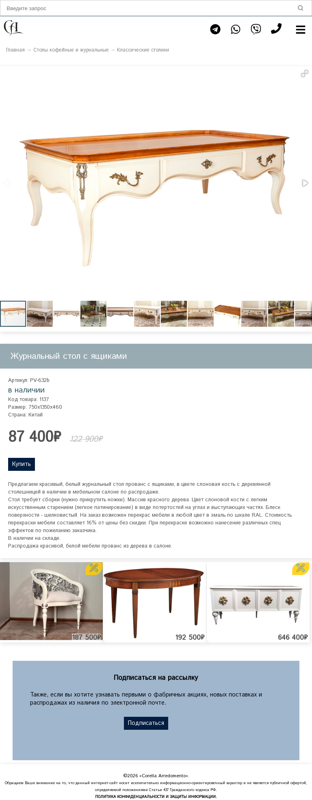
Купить (21, 464)
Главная (15, 50)
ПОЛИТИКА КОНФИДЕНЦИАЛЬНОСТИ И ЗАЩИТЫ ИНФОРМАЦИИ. (156, 797)
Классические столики (143, 50)
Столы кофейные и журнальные (71, 50)
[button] (304, 73)
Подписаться (146, 723)
